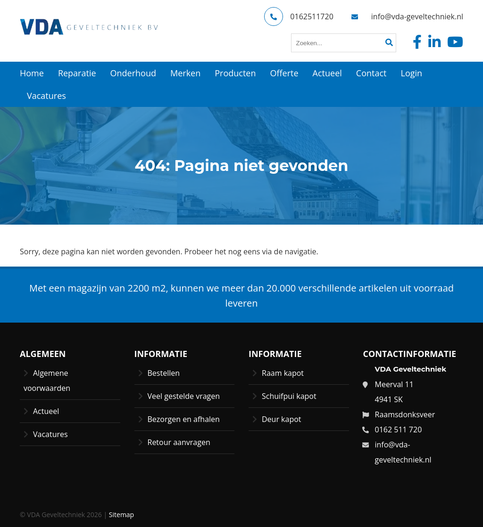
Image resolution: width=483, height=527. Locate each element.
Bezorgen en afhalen (184, 419)
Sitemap (121, 514)
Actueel (46, 411)
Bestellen (164, 373)
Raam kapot (283, 373)
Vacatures (50, 434)
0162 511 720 (398, 429)
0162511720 (298, 16)
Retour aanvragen (179, 442)
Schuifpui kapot (289, 396)
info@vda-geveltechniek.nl (404, 16)
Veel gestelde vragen (184, 396)
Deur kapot (281, 419)
